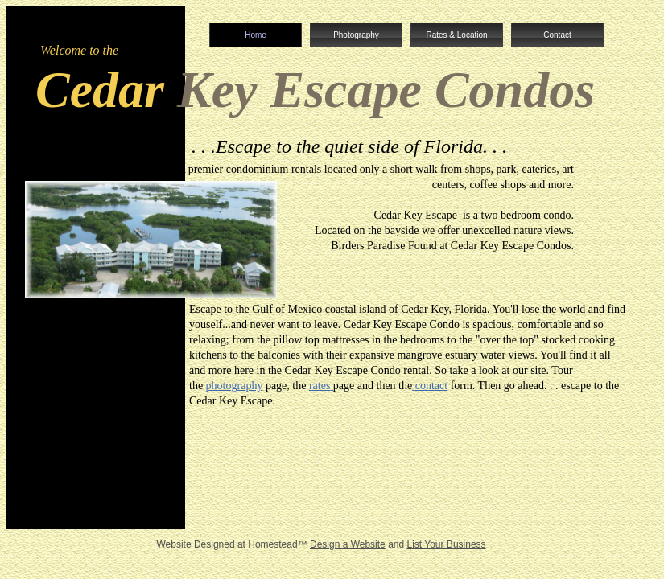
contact (431, 386)
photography (234, 386)
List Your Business (446, 544)
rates (319, 386)
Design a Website (348, 544)
